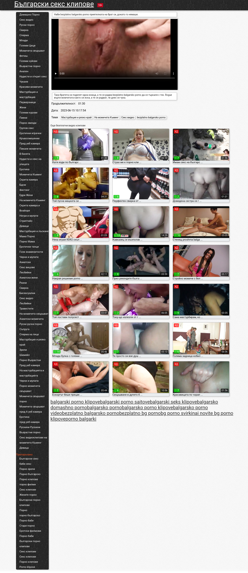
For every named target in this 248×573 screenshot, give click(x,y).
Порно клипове (28, 479)
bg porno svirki (176, 413)
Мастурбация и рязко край (32, 342)
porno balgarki (81, 419)
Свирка (23, 30)
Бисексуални (27, 293)
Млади (23, 40)
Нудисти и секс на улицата (30, 161)
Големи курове (28, 112)
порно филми (27, 484)
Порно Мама (27, 241)
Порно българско (29, 474)
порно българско (29, 515)
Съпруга (24, 329)
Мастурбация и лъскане (34, 231)
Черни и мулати (29, 257)
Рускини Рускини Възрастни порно (29, 430)
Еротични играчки (30, 133)
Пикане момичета (30, 148)
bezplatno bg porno (140, 413)
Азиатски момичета (31, 318)
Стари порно (27, 525)
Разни (23, 282)
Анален (23, 71)
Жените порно (28, 494)
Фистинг (24, 190)
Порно (23, 510)
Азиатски (25, 262)
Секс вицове (27, 267)
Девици (24, 226)
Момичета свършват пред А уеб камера (32, 409)
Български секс (28, 458)
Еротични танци (29, 246)
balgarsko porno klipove (147, 407)
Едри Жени (26, 195)
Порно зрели (27, 469)
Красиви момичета (31, 86)
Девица (24, 447)
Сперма (24, 35)
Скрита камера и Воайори (29, 208)
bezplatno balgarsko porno (151, 117)
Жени (22, 107)
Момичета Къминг (30, 174)
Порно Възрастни (30, 360)
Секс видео (26, 19)
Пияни (23, 117)
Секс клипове (27, 489)
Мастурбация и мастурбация (28, 94)
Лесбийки (25, 272)
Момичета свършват (32, 50)
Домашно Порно (29, 14)
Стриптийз (25, 220)
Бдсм (22, 184)
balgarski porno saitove (125, 402)
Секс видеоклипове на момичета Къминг (33, 440)
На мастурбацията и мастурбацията (31, 373)
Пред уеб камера (29, 143)
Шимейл (24, 355)
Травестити (26, 308)
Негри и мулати (28, 215)
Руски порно (27, 24)
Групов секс (26, 128)
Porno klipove (27, 567)
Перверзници (27, 102)
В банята (24, 153)
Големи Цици (27, 45)
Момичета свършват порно (32, 399)
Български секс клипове (54, 4)
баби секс (25, 463)
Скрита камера (28, 179)
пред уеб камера (29, 422)
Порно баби (26, 520)
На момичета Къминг (32, 200)
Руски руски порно (30, 324)
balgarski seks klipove (173, 402)
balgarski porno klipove (75, 402)
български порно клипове (29, 544)
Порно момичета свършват (29, 388)
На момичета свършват (33, 313)
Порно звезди (27, 122)
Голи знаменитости (31, 251)
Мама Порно (27, 236)
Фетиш (23, 55)
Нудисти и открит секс (33, 76)
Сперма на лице (29, 334)
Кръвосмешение (29, 138)
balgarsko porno (104, 407)
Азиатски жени (28, 277)
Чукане (23, 81)
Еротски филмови (30, 530)
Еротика (24, 169)
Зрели (23, 349)
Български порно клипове (29, 502)
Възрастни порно (29, 66)
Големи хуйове (28, 61)
